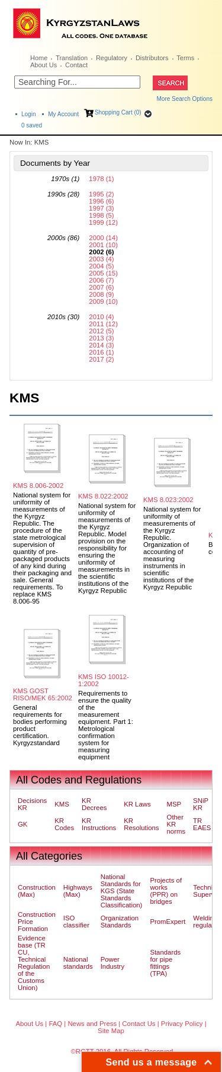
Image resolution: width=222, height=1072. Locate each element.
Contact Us (138, 1023)
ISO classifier (76, 921)
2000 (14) (103, 237)
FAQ (55, 1023)
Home (38, 57)
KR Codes (64, 824)
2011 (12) (103, 323)
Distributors (152, 57)
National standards (78, 963)
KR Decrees (94, 804)
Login (28, 114)
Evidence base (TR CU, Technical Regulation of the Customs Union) (34, 963)
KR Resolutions (141, 824)
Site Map (111, 1030)
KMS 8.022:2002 (103, 496)
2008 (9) (101, 294)
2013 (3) (101, 338)
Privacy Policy (182, 1023)
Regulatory (111, 57)
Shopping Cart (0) (118, 112)
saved (31, 125)
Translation (72, 57)
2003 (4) (101, 259)
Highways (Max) (77, 891)
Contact (76, 64)
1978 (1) (101, 178)
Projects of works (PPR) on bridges (166, 891)
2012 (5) (101, 331)
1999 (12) (103, 222)
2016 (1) (101, 352)
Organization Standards (120, 921)
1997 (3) (101, 208)
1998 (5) (101, 215)
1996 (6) (101, 201)
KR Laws (137, 804)
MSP (174, 804)
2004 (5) (101, 266)
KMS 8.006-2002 (38, 485)
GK (22, 824)
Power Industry (112, 963)
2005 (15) (103, 273)
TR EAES (202, 824)
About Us (43, 64)
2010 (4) (101, 316)
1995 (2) (101, 194)
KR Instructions (99, 824)
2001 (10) (103, 244)
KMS (61, 804)
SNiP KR (200, 804)
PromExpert (167, 921)
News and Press (92, 1023)
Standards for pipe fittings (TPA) (165, 963)
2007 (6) (101, 287)
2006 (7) (101, 280)
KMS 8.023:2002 (168, 499)
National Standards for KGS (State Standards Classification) (122, 891)
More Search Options (185, 99)
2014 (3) (101, 345)
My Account (63, 114)
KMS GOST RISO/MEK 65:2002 (42, 694)
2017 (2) (101, 359)
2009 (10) (103, 301)
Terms (185, 57)
